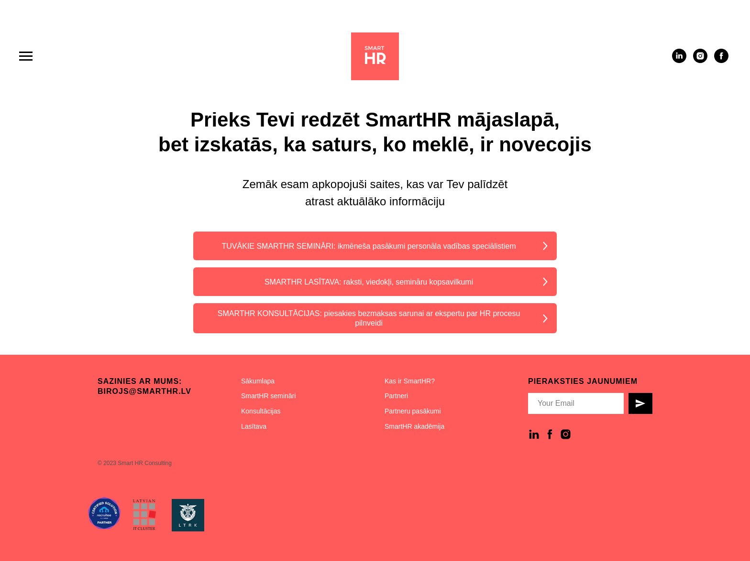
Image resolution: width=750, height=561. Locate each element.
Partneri (396, 396)
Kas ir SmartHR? (410, 381)
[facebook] (721, 60)
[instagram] (700, 60)
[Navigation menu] (26, 56)
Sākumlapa (258, 381)
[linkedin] (679, 60)
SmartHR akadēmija (414, 426)
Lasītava (253, 426)
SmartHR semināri (268, 396)
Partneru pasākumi (413, 411)
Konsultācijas (261, 411)
